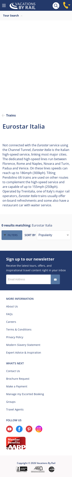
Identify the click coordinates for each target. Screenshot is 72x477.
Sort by (30, 235)
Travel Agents (15, 409)
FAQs (9, 314)
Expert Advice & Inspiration (23, 352)
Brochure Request (17, 378)
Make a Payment (16, 386)
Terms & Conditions (18, 329)
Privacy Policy (14, 337)
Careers (11, 322)
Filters (13, 235)
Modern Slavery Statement (23, 345)
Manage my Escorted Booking (25, 394)
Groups (11, 402)
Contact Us (13, 371)
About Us (12, 306)
